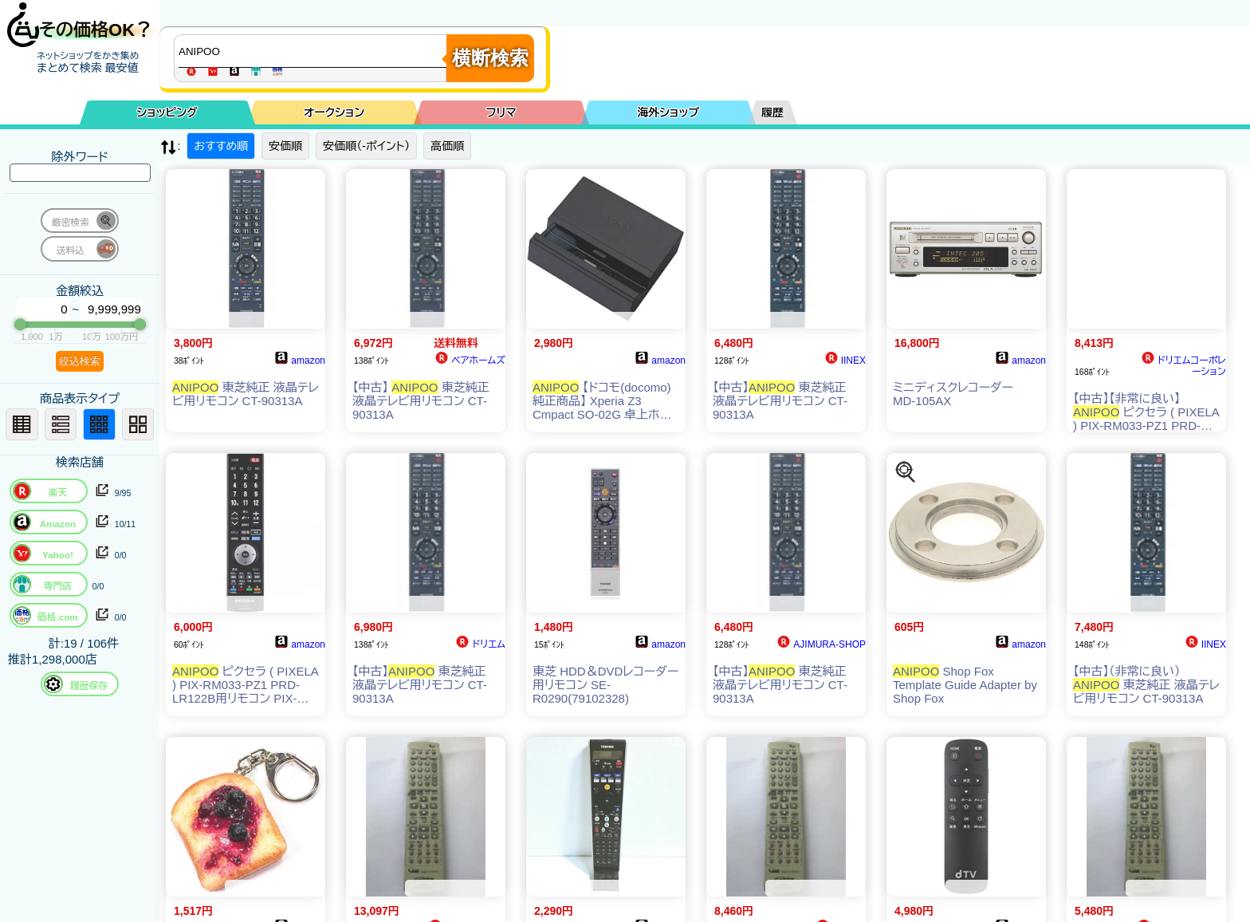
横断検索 (490, 58)
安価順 (285, 146)
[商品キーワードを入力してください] (314, 51)
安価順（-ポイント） (366, 146)
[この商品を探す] (905, 472)
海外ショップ (668, 112)
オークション (334, 112)
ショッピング (167, 112)
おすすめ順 (221, 146)
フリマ (501, 112)
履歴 (772, 112)
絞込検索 (79, 361)
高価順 (447, 146)
